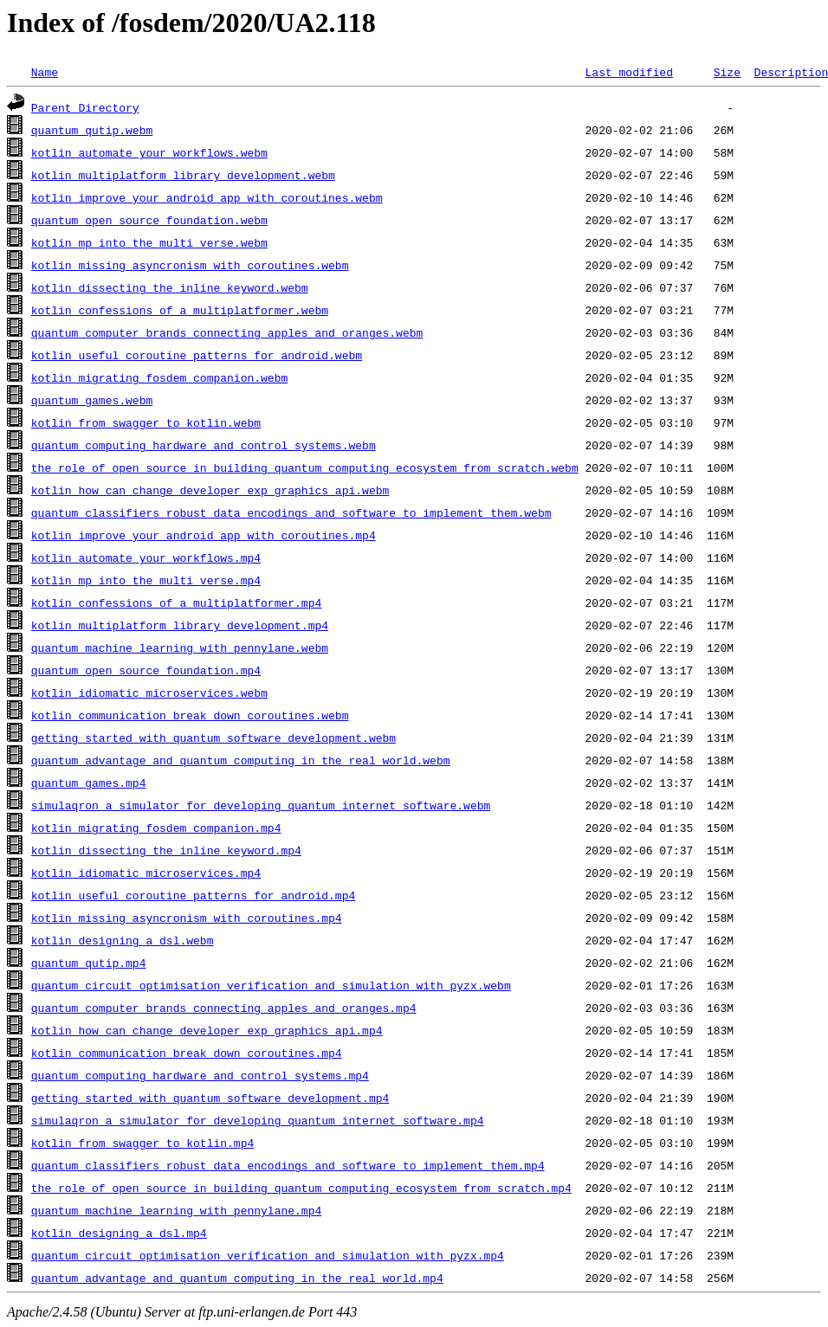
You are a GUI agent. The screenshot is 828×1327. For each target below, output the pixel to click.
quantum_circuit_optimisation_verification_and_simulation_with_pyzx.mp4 (267, 1255)
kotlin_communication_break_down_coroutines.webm (190, 715)
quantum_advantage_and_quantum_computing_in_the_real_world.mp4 (237, 1277)
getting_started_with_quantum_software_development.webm (213, 737)
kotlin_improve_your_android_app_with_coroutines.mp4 (203, 535)
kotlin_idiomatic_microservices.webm (149, 692)
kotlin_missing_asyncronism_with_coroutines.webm (190, 265)
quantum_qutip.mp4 (88, 962)
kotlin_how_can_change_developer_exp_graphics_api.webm (210, 490)
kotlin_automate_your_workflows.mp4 (146, 557)
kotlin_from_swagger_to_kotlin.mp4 (142, 1142)
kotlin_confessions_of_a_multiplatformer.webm (179, 310)
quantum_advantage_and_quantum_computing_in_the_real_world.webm (240, 760)
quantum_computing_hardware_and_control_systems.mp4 (200, 1075)
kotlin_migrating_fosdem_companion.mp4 (156, 827)
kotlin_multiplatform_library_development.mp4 (179, 625)
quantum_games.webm (91, 400)
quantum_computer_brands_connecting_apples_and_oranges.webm (227, 332)
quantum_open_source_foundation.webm (149, 220)
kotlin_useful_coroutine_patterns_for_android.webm (196, 355)
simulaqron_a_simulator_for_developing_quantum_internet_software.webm (260, 805)
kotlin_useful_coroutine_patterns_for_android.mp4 (193, 895)
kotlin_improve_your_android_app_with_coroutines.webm (207, 197)
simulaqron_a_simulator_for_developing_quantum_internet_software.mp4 (257, 1120)
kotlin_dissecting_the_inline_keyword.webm (169, 287)
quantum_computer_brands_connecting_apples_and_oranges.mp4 (224, 1007)
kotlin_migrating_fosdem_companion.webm (159, 377)
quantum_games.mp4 (88, 782)
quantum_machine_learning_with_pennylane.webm (179, 647)
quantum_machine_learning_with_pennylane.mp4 (176, 1210)
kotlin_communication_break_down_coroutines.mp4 (186, 1052)
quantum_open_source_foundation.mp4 (146, 670)
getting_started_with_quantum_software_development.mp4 (210, 1097)
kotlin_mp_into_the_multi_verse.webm (149, 242)
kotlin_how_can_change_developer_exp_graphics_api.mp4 (207, 1030)
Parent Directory (85, 107)
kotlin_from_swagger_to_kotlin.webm (146, 422)
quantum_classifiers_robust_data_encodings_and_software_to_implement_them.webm (291, 512)
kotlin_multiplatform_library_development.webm (183, 175)
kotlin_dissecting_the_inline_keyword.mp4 (166, 850)
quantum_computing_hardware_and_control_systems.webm (203, 445)
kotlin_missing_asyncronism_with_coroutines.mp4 (186, 917)
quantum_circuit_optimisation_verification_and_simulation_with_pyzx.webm (271, 985)
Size (727, 72)
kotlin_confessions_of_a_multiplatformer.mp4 (176, 602)
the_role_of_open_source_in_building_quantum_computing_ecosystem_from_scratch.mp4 (301, 1187)
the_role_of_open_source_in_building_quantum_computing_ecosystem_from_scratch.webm (305, 467)
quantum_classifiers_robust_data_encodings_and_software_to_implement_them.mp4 (288, 1165)
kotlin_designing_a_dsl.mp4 (119, 1232)
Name (44, 72)
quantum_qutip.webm (91, 130)
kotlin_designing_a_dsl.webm (122, 940)
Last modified (628, 72)
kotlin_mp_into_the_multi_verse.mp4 (146, 580)
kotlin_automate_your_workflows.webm (149, 152)
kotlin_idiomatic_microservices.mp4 (146, 872)
